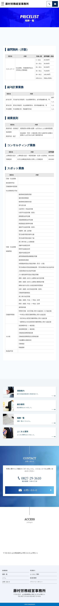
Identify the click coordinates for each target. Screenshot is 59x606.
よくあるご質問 (34, 574)
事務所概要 (33, 578)
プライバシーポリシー (36, 582)
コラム (4, 578)
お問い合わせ (30, 490)
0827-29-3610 (31, 478)
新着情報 (4, 570)
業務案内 (32, 570)
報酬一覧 (4, 574)
